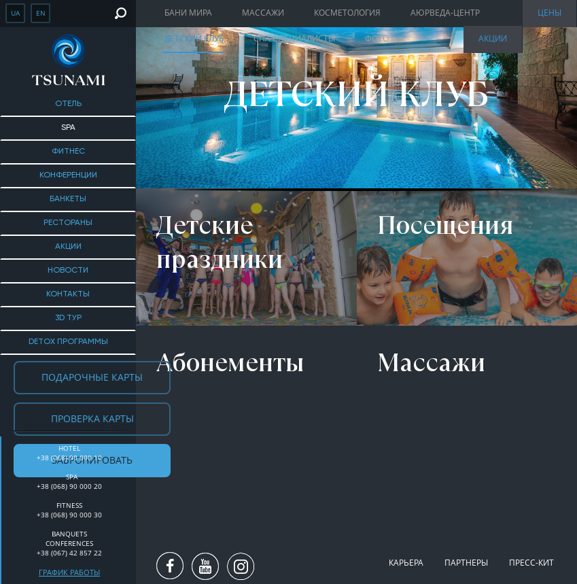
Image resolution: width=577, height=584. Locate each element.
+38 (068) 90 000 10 (69, 457)
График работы (69, 572)
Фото (377, 38)
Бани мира (188, 12)
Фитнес (68, 152)
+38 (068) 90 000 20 (69, 486)
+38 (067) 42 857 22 (69, 552)
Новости (68, 271)
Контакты (68, 294)
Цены (549, 12)
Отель (68, 104)
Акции (68, 247)
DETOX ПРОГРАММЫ (68, 342)
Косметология (347, 12)
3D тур (68, 318)
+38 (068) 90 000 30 (69, 514)
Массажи (263, 12)
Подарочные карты (92, 377)
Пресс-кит (531, 562)
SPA (68, 128)
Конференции (68, 175)
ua (15, 13)
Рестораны (67, 223)
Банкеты (68, 199)
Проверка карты (92, 418)
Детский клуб (194, 38)
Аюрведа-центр (445, 12)
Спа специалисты (294, 38)
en (41, 13)
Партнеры (466, 562)
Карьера (406, 562)
